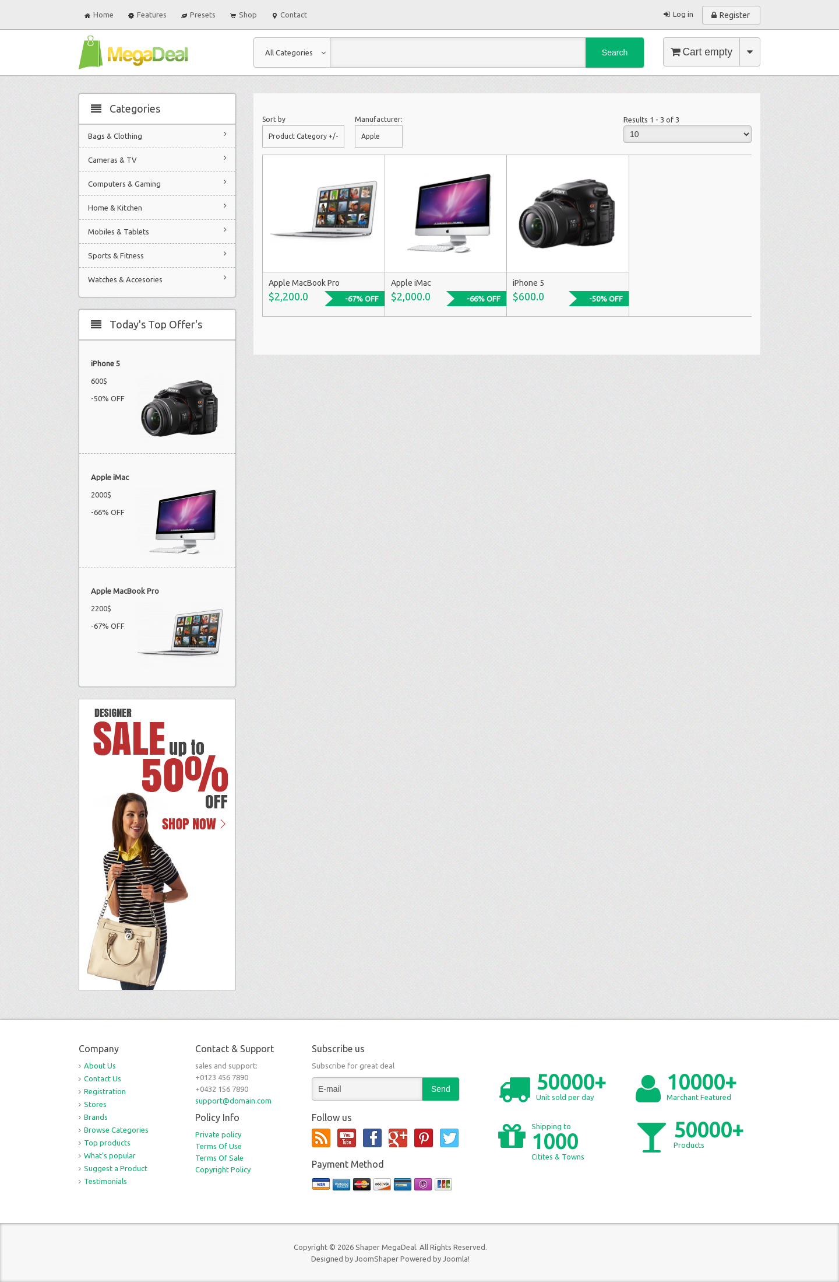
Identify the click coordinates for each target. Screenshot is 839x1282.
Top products (107, 1143)
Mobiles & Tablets (157, 231)
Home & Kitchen (157, 207)
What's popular (110, 1155)
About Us (100, 1066)
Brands (96, 1117)
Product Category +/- (303, 136)
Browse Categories (116, 1130)
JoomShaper (377, 1259)
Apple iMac (110, 477)
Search (615, 52)
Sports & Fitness (157, 255)
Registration (105, 1091)
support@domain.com (233, 1101)
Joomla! (456, 1259)
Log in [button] (683, 14)
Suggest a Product (115, 1168)
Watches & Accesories (157, 278)
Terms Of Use (218, 1146)
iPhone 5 (105, 363)
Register (735, 15)
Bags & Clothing (157, 135)
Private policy (218, 1134)
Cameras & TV (157, 159)
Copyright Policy (223, 1169)
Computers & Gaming (157, 183)
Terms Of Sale (219, 1158)
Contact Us (102, 1078)
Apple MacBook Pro (125, 591)
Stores (95, 1104)
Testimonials (105, 1181)
